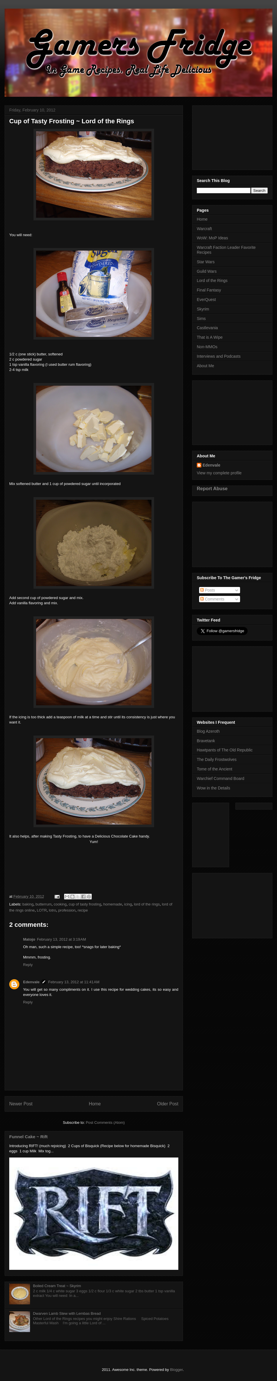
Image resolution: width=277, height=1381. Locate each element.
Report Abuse (212, 488)
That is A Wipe (209, 337)
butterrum (43, 904)
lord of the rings (147, 904)
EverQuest (206, 299)
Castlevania (207, 327)
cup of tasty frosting (85, 904)
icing (128, 904)
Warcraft (204, 228)
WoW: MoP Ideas (212, 238)
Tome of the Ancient (214, 769)
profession (67, 910)
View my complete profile (219, 473)
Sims (201, 318)
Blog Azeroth (208, 731)
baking (28, 904)
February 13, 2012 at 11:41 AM (73, 982)
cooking (60, 904)
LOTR (42, 910)
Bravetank (206, 740)
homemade (112, 904)
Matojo (29, 939)
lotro (52, 910)
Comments (212, 599)
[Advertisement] (232, 136)
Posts (207, 590)
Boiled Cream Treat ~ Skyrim (57, 1286)
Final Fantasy (209, 290)
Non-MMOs (207, 346)
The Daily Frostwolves (217, 759)
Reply (28, 965)
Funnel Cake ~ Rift (28, 1136)
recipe (83, 910)
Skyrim (203, 309)
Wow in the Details (213, 788)
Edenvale (31, 982)
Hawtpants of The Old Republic (225, 750)
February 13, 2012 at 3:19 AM (61, 939)
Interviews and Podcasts (219, 356)
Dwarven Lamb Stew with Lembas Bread (67, 1313)
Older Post (167, 1103)
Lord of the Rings (212, 280)
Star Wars (206, 261)
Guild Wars (207, 271)
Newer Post (21, 1103)
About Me (205, 365)
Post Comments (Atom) (105, 1122)
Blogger (176, 1369)
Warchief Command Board (220, 778)
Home (95, 1103)
